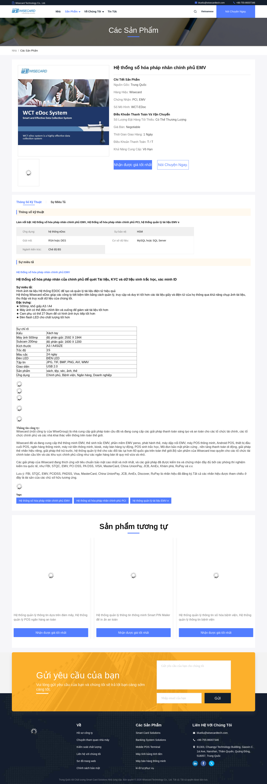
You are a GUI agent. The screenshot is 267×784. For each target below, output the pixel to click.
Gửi (218, 698)
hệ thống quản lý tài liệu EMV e (151, 500)
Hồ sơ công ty (85, 732)
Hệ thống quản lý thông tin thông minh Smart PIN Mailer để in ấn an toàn (133, 617)
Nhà (58, 11)
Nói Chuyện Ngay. (235, 11)
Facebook (203, 763)
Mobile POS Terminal (148, 746)
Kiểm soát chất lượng (89, 746)
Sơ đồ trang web (86, 761)
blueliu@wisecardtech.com (210, 2)
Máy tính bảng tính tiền (149, 753)
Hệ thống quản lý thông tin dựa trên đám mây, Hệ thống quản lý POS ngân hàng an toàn (50, 617)
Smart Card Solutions (148, 732)
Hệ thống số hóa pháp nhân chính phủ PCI (101, 500)
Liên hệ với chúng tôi (89, 753)
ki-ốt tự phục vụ (145, 768)
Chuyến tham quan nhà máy (93, 739)
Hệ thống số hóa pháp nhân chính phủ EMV (44, 500)
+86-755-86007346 (244, 2)
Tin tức (112, 11)
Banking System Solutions (151, 739)
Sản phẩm (72, 11)
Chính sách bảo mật (88, 768)
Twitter (211, 763)
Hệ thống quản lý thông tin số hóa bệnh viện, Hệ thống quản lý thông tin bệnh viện (215, 617)
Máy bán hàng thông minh (151, 761)
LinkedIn (195, 763)
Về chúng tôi (93, 11)
